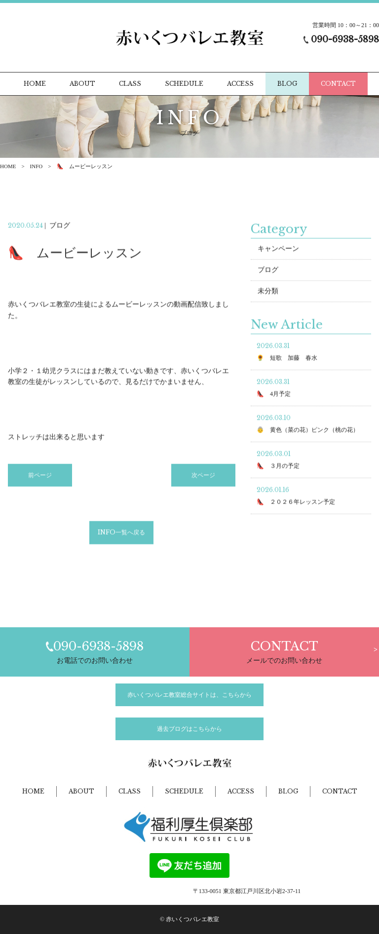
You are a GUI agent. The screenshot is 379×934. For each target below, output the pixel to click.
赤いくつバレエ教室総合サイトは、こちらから (189, 694)
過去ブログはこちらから (189, 728)
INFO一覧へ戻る (121, 534)
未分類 (268, 292)
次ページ (203, 476)
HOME (8, 166)
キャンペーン (278, 250)
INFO (36, 166)
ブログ (268, 271)
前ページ (40, 476)
